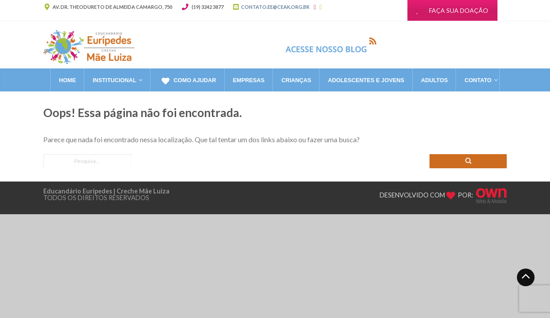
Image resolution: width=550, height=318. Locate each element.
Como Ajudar (187, 80)
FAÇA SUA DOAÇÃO (452, 10)
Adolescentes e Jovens (366, 80)
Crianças (296, 80)
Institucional (114, 80)
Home (67, 80)
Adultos (434, 80)
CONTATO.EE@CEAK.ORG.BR (275, 7)
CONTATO (477, 80)
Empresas (249, 80)
